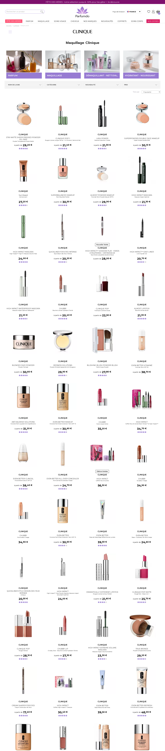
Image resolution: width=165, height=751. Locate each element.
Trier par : (136, 92)
